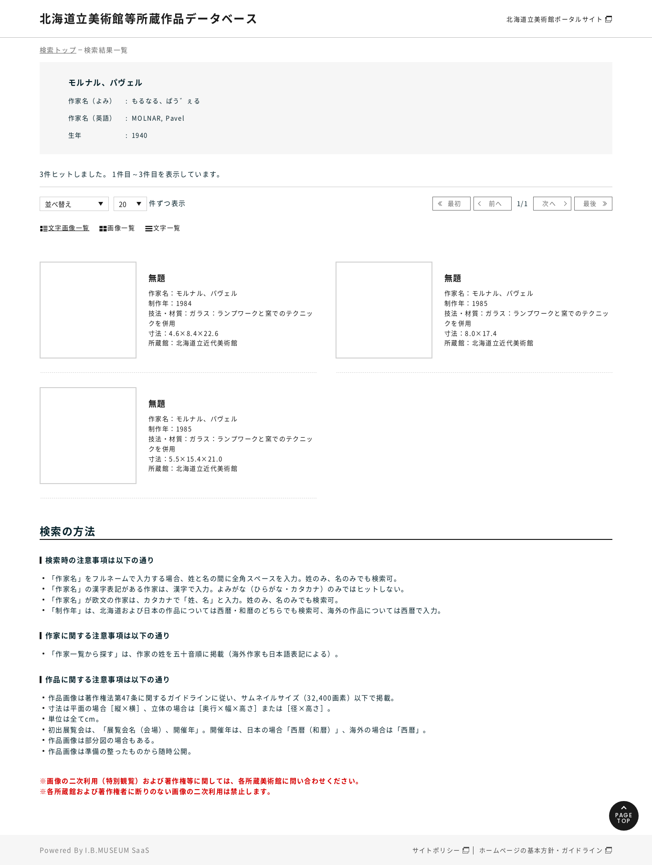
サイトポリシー (436, 849)
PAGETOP (623, 814)
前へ (496, 203)
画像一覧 (117, 227)
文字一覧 (163, 227)
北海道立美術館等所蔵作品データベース (149, 18)
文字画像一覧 (64, 227)
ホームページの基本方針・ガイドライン (541, 849)
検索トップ (58, 49)
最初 (455, 203)
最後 (590, 203)
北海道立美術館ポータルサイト (554, 18)
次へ (549, 203)
